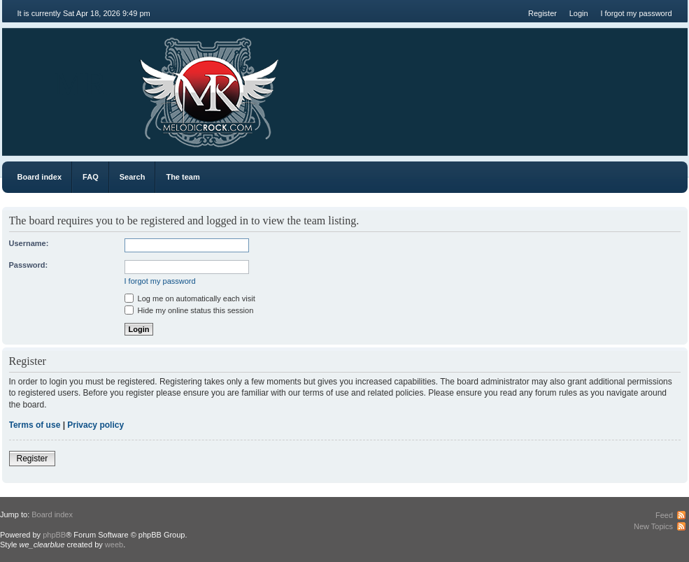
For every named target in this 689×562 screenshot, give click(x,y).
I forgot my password (636, 13)
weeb (114, 544)
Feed (664, 515)
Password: (28, 265)
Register (542, 13)
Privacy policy (95, 425)
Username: (29, 243)
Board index (39, 177)
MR (81, 83)
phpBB (54, 535)
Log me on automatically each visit (190, 298)
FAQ (91, 177)
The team (182, 177)
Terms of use (35, 425)
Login (578, 13)
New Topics (653, 526)
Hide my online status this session (189, 310)
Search (132, 177)
